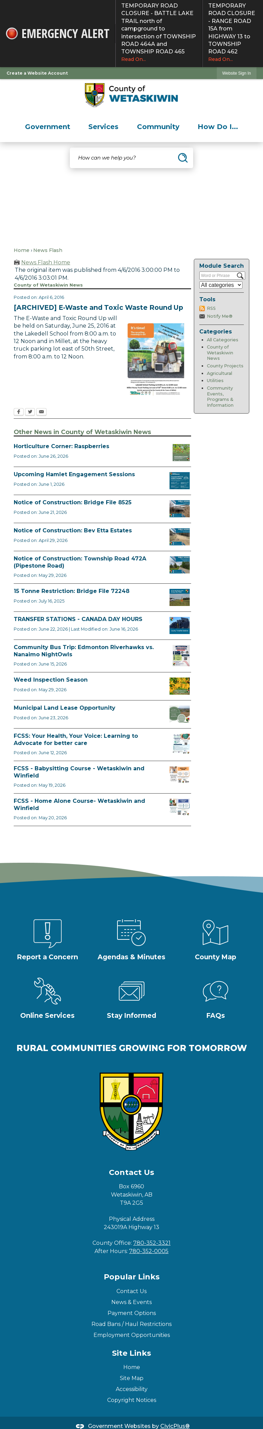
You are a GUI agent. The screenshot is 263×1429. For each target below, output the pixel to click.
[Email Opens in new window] (41, 412)
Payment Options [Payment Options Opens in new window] (132, 1313)
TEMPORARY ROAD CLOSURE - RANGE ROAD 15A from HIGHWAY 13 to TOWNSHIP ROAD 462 (233, 32)
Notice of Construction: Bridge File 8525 (73, 502)
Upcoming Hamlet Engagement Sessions (74, 474)
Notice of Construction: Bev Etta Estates (73, 530)
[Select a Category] (220, 285)
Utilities (215, 380)
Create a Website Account (37, 73)
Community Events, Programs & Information (220, 396)
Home (21, 250)
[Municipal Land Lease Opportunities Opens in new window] (179, 714)
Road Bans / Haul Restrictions (131, 1324)
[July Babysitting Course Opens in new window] (179, 775)
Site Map (131, 1378)
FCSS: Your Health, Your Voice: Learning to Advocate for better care (76, 739)
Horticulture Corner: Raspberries (61, 446)
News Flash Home (45, 262)
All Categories (222, 339)
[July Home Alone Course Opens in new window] (179, 807)
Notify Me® (220, 316)
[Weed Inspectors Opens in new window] (179, 686)
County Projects (225, 365)
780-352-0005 (148, 1251)
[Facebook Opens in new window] (19, 412)
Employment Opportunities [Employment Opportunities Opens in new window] (131, 1335)
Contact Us (131, 1291)
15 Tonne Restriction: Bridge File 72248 (71, 591)
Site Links (131, 1353)
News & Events (131, 1302)
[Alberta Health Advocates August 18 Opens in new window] (181, 743)
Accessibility (132, 1389)
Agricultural (219, 373)
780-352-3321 (152, 1243)
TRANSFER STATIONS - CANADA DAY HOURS (78, 619)
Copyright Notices (131, 1400)
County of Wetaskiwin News (220, 352)
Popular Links (132, 1276)
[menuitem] (47, 126)
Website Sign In (236, 73)
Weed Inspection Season (51, 679)
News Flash (47, 250)
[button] (183, 158)
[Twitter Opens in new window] (30, 412)
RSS (211, 308)
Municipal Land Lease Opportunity (64, 708)
